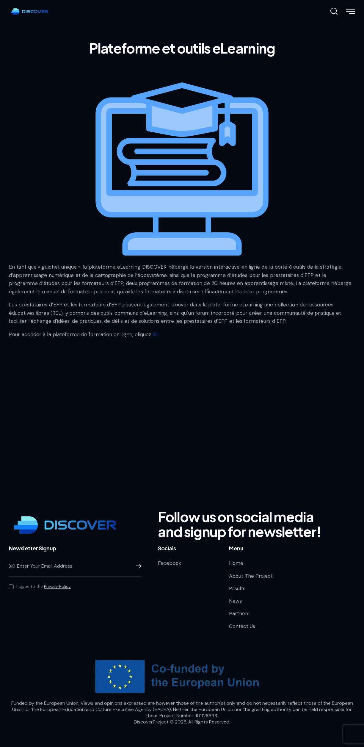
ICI (156, 334)
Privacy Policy (57, 586)
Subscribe (137, 566)
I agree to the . (44, 586)
